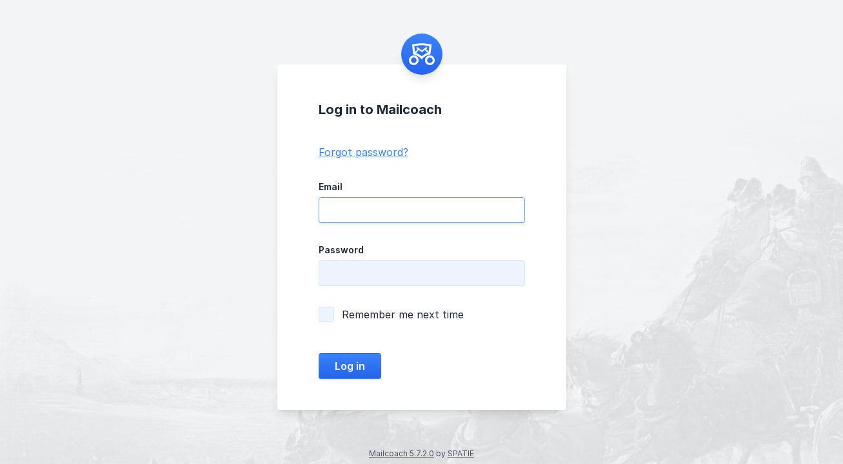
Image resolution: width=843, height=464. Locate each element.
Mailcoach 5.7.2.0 (401, 453)
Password (341, 249)
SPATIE (461, 453)
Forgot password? (363, 152)
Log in (350, 366)
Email (330, 186)
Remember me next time (391, 314)
